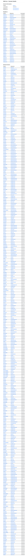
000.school (5, 550)
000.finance (5, 284)
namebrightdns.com (14, 319)
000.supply (5, 546)
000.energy (5, 529)
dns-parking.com (13, 381)
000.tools (4, 482)
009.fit (4, 77)
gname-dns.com (13, 143)
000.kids (4, 486)
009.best (4, 67)
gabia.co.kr (12, 128)
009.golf (4, 214)
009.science (5, 107)
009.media (4, 218)
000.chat (4, 254)
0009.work (4, 20)
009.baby (4, 200)
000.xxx (4, 457)
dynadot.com (13, 124)
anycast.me (12, 507)
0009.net (4, 21)
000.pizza (4, 434)
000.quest (4, 388)
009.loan (4, 88)
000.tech (4, 414)
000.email (4, 266)
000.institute (5, 410)
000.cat (4, 315)
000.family (5, 536)
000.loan (4, 309)
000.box (4, 521)
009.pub (4, 172)
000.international (5, 290)
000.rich (4, 551)
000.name (4, 316)
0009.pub (4, 42)
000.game (4, 547)
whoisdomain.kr (13, 239)
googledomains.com (14, 178)
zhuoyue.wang (13, 376)
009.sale (4, 160)
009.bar (4, 70)
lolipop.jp (12, 280)
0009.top (4, 32)
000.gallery (5, 294)
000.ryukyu (5, 363)
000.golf (4, 381)
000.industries (5, 406)
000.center (4, 511)
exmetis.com (13, 514)
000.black (4, 251)
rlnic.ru (12, 132)
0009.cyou (4, 60)
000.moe (4, 428)
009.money (5, 183)
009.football (5, 179)
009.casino (5, 145)
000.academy (5, 246)
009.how (4, 181)
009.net (4, 92)
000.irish (4, 291)
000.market (5, 495)
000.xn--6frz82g (5, 374)
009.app (4, 109)
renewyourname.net (14, 279)
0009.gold (4, 53)
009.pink (4, 226)
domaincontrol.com (13, 28)
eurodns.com (13, 540)
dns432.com (12, 207)
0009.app (4, 31)
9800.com (12, 403)
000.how (4, 280)
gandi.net (12, 290)
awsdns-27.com (13, 453)
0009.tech (4, 45)
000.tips (4, 417)
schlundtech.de (13, 244)
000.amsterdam (5, 370)
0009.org (4, 24)
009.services (5, 164)
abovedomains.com (14, 193)
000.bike (4, 449)
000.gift (4, 421)
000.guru (4, 497)
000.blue (4, 293)
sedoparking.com (12, 24)
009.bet (4, 135)
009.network (5, 91)
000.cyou (4, 475)
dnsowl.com (12, 291)
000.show (4, 394)
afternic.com (12, 21)
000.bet (4, 240)
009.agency (5, 121)
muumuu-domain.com (14, 421)
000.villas (4, 431)
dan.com (12, 424)
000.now (4, 542)
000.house (4, 279)
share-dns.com (12, 60)
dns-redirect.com (13, 73)
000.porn (4, 366)
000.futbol (4, 481)
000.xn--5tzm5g (5, 532)
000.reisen (4, 405)
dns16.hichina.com (16, 9)
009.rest (4, 100)
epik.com (12, 247)
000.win (4, 297)
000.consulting (5, 262)
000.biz (4, 258)
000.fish (4, 286)
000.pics (4, 337)
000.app (4, 403)
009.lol (4, 136)
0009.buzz (4, 14)
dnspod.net (11, 20)
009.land (4, 163)
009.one (4, 124)
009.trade (4, 114)
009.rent (4, 190)
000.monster (5, 347)
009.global (4, 131)
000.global (4, 272)
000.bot (4, 554)
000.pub (4, 387)
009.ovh (4, 106)
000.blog (4, 492)
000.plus (4, 435)
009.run (4, 103)
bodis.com (12, 442)
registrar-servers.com (13, 17)
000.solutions (5, 398)
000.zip (4, 500)
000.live (4, 308)
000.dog (4, 351)
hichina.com (11, 16)
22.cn (11, 117)
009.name (4, 89)
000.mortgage (5, 348)
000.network (5, 319)
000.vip (4, 432)
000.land (4, 329)
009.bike (4, 211)
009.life (4, 102)
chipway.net (12, 106)
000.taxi (4, 412)
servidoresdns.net (13, 315)
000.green (4, 340)
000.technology (5, 416)
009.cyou (4, 71)
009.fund (4, 154)
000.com (4, 326)
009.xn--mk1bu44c (6, 128)
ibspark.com (12, 142)
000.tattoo (4, 452)
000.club (4, 283)
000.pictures (5, 479)
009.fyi (4, 175)
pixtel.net (12, 412)
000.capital (5, 517)
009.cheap (4, 221)
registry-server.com (13, 210)
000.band (4, 236)
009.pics (4, 98)
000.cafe (4, 250)
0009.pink (4, 54)
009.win (4, 78)
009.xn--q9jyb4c (5, 210)
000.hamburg (5, 384)
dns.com (12, 373)
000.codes (4, 522)
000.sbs (4, 439)
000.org (4, 331)
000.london (5, 312)
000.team (4, 413)
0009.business (5, 28)
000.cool (4, 268)
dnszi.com (12, 459)
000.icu (4, 330)
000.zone (4, 464)
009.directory (5, 127)
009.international (5, 149)
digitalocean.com (13, 385)
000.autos (4, 243)
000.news (4, 320)
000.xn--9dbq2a (5, 506)
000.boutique (5, 247)
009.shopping (5, 197)
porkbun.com (12, 14)
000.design (5, 276)
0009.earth (5, 50)
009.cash (4, 142)
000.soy (4, 467)
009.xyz (4, 125)
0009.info (4, 49)
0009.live (4, 56)
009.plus (4, 118)
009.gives (4, 222)
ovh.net (12, 127)
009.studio (4, 139)
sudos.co (12, 96)
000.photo (4, 459)
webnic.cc (12, 89)
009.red (4, 138)
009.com (4, 95)
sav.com (12, 257)
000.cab (4, 533)
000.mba (4, 496)
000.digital (4, 540)
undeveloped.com (13, 323)
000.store (4, 446)
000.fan (4, 543)
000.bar (4, 471)
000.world (4, 301)
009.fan (4, 165)
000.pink (4, 338)
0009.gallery (5, 17)
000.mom (4, 503)
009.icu (4, 232)
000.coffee (5, 304)
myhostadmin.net (13, 88)
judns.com (12, 71)
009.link (4, 85)
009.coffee (5, 178)
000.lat (4, 510)
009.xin (4, 84)
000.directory (5, 463)
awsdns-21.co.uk (13, 367)
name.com (12, 171)
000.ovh (4, 395)
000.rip (4, 359)
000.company (5, 327)
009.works (4, 185)
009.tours (4, 204)
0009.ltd (4, 27)
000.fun (4, 514)
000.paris (4, 504)
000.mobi (4, 553)
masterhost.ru (13, 369)
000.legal (4, 528)
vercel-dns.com (13, 168)
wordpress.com (13, 322)
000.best (4, 239)
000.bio (4, 248)
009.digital (4, 156)
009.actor (4, 233)
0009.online (5, 39)
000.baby (4, 499)
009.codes (4, 219)
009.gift (4, 229)
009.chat (4, 146)
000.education (5, 265)
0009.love (4, 25)
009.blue (4, 208)
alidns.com (12, 92)
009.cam (4, 193)
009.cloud (4, 74)
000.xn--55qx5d (5, 373)
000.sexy (4, 391)
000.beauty (5, 273)
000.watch (4, 535)
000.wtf (4, 302)
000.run (4, 362)
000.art (4, 261)
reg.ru (11, 316)
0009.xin (14, 5)
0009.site (4, 35)
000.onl (4, 438)
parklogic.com (13, 438)
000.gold (4, 380)
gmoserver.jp (13, 347)
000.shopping (5, 392)
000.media (4, 344)
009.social (4, 174)
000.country (5, 518)
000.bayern (5, 244)
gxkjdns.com (13, 374)
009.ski (4, 215)
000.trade (4, 423)
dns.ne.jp (12, 258)
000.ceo (4, 369)
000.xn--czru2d (5, 376)
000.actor (4, 507)
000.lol (4, 311)
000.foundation (5, 493)
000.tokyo (4, 420)
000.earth (4, 264)
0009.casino (5, 61)
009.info (4, 110)
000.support (5, 539)
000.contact (5, 478)
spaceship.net (12, 61)
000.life (4, 358)
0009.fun (4, 36)
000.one (4, 456)
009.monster (5, 189)
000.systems (5, 402)
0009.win (4, 18)
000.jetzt (4, 334)
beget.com (12, 67)
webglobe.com (13, 262)
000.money (5, 345)
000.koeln (4, 355)
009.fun (4, 120)
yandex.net (12, 218)
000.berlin (4, 237)
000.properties (5, 349)
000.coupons (5, 269)
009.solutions (5, 168)
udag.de (12, 237)
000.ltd (4, 341)
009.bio (4, 171)
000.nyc (4, 323)
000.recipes (5, 450)
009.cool (4, 73)
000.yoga (4, 460)
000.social (4, 477)
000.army (4, 525)
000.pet (4, 441)
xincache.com (13, 497)
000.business (5, 352)
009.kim (4, 196)
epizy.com (12, 351)
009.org (4, 96)
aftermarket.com (12, 43)
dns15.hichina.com (16, 8)
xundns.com (11, 56)
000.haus (4, 385)
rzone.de (12, 355)
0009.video (5, 57)
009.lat (4, 192)
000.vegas (4, 470)
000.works (4, 474)
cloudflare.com (12, 18)
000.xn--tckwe (5, 453)
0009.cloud (5, 16)
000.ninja (4, 322)
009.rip (4, 182)
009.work (4, 80)
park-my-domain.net (14, 145)
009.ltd (4, 99)
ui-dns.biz (12, 417)
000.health (4, 275)
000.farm (4, 305)
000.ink (4, 409)
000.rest (4, 356)
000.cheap (4, 255)
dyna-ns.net (11, 54)
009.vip (4, 117)
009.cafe (4, 150)
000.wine (4, 298)
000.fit (4, 287)
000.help (4, 468)
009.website (5, 167)
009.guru (4, 161)
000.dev (4, 367)
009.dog (4, 157)
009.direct (4, 228)
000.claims (5, 257)
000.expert (4, 515)
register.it (12, 298)
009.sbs (4, 207)
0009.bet (4, 43)
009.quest (4, 201)
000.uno (4, 427)
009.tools (4, 186)
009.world (4, 81)
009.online (4, 153)
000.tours (4, 524)
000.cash (4, 485)
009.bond (4, 143)
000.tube (4, 424)
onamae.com (13, 113)
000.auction (5, 333)
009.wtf (4, 82)
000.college (5, 489)
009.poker (4, 225)
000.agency (5, 445)
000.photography (5, 442)
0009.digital (5, 38)
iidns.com (12, 240)
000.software (5, 488)
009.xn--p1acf (5, 132)
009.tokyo (4, 113)
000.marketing (5, 399)
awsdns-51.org (13, 468)
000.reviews (5, 377)
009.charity (5, 203)
